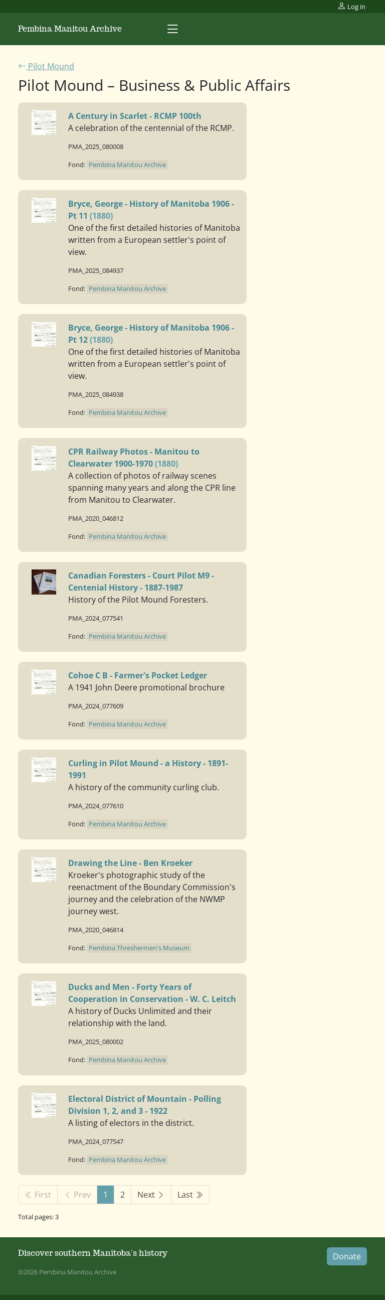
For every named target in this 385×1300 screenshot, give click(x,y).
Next (151, 1194)
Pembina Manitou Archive (70, 29)
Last (190, 1194)
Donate (347, 1256)
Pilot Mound (46, 66)
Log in (351, 6)
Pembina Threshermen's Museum (139, 947)
